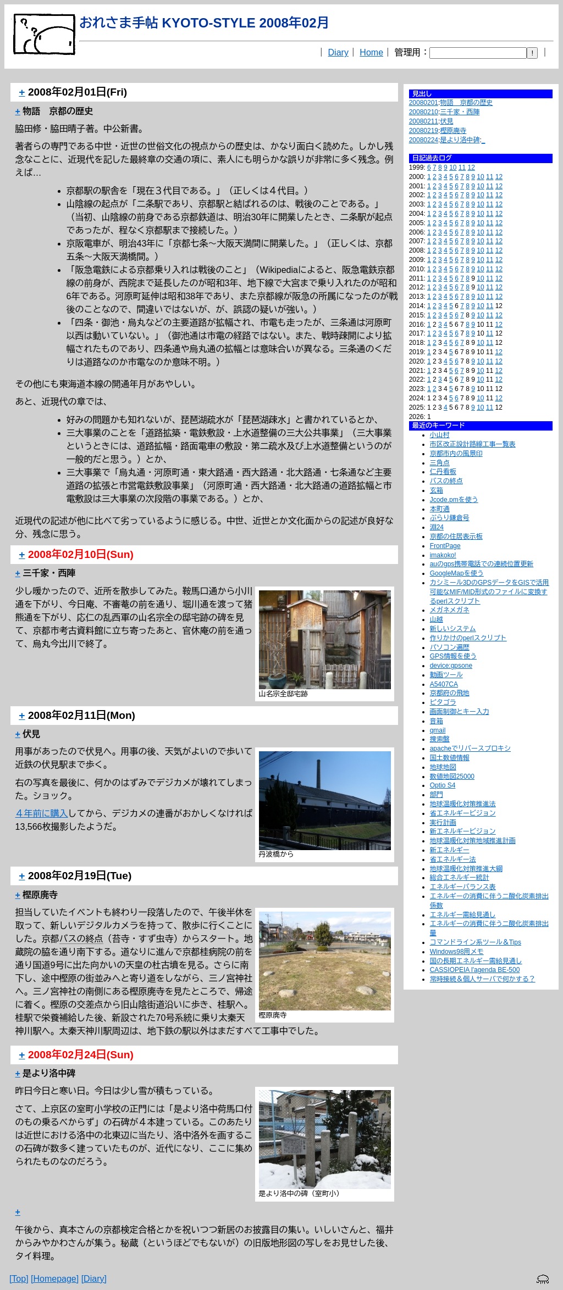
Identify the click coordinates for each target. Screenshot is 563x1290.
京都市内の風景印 (456, 453)
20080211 (423, 121)
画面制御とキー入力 (459, 712)
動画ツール (446, 675)
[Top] (19, 1278)
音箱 (436, 721)
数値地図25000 (452, 776)
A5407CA (444, 684)
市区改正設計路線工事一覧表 (473, 444)
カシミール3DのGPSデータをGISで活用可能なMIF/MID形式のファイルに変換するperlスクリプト (489, 592)
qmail (438, 730)
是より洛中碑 (459, 140)
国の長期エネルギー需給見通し (476, 961)
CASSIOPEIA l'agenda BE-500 (475, 970)
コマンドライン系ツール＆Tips (475, 942)
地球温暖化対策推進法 (463, 804)
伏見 (446, 121)
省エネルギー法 (453, 859)
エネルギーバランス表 (463, 887)
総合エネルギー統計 (459, 877)
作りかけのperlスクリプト (468, 638)
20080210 (423, 112)
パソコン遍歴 (450, 647)
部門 (436, 794)
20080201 (423, 103)
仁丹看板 (443, 472)
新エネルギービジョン (463, 831)
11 (462, 167)
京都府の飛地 (450, 693)
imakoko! (443, 555)
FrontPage (445, 546)
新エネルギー (450, 850)
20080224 (423, 140)
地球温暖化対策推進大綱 (466, 869)
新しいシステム (453, 629)
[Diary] (94, 1278)
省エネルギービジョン (463, 813)
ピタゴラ (443, 702)
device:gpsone (451, 665)
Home (371, 52)
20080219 (423, 131)
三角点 (440, 463)
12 (471, 167)
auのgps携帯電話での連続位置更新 (482, 564)
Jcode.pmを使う (454, 500)
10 (452, 167)
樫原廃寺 (453, 131)
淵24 (437, 527)
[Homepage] (55, 1278)
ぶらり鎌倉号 (450, 518)
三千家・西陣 (459, 112)
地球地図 (443, 767)
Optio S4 (443, 785)
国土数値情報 (450, 758)
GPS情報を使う (453, 656)
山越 (436, 619)
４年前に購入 (41, 813)
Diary (338, 52)
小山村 (440, 435)
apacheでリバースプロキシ (470, 748)
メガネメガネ (450, 610)
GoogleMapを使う (457, 573)
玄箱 (436, 490)
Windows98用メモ (457, 952)
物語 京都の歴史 (466, 103)
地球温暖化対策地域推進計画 (473, 841)
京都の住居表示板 (456, 536)
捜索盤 (440, 739)
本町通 (440, 509)
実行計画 (443, 823)
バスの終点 (446, 481)
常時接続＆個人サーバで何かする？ (483, 979)
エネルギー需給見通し (463, 915)
